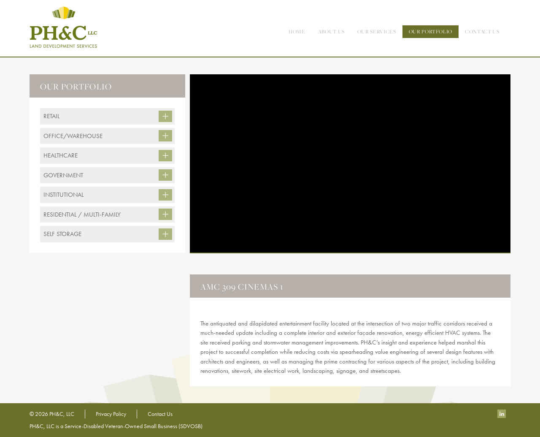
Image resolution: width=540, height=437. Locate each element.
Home (297, 31)
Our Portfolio (430, 31)
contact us (482, 31)
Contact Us (160, 414)
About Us (331, 31)
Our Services (376, 31)
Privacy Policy (111, 414)
